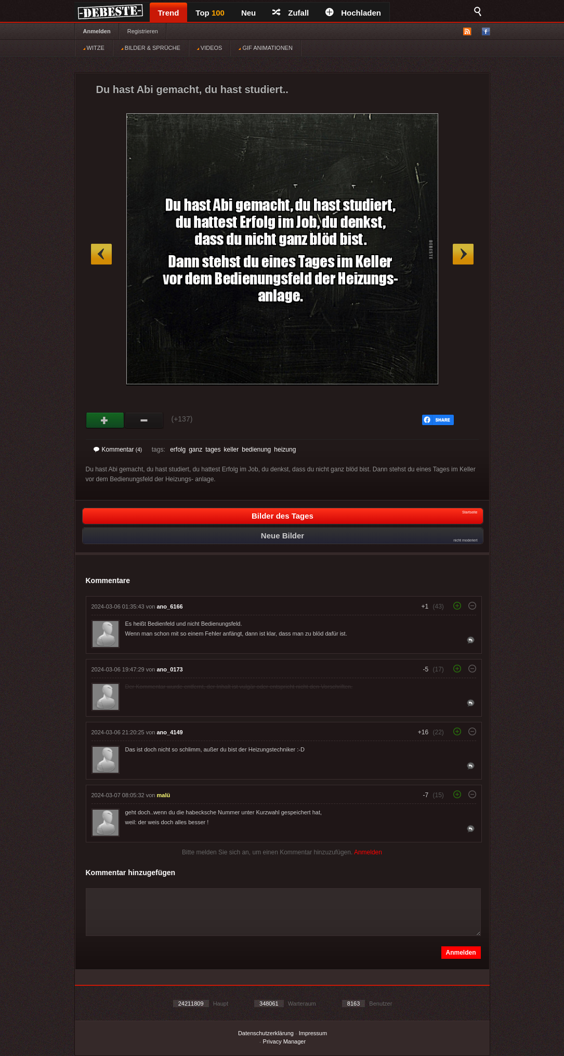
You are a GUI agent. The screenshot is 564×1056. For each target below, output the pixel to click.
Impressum (313, 1033)
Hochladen (353, 12)
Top (210, 12)
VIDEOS (209, 48)
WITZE (93, 48)
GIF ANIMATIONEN (265, 48)
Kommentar (118, 449)
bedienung (256, 449)
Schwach (144, 420)
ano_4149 (170, 732)
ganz (195, 449)
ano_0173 (170, 669)
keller (231, 449)
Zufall (290, 12)
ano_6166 (170, 606)
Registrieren (142, 31)
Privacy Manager (284, 1041)
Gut (105, 420)
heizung (285, 449)
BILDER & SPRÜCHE (150, 48)
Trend (168, 12)
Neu (248, 12)
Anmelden (97, 31)
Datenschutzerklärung (266, 1033)
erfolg (178, 449)
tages (212, 449)
